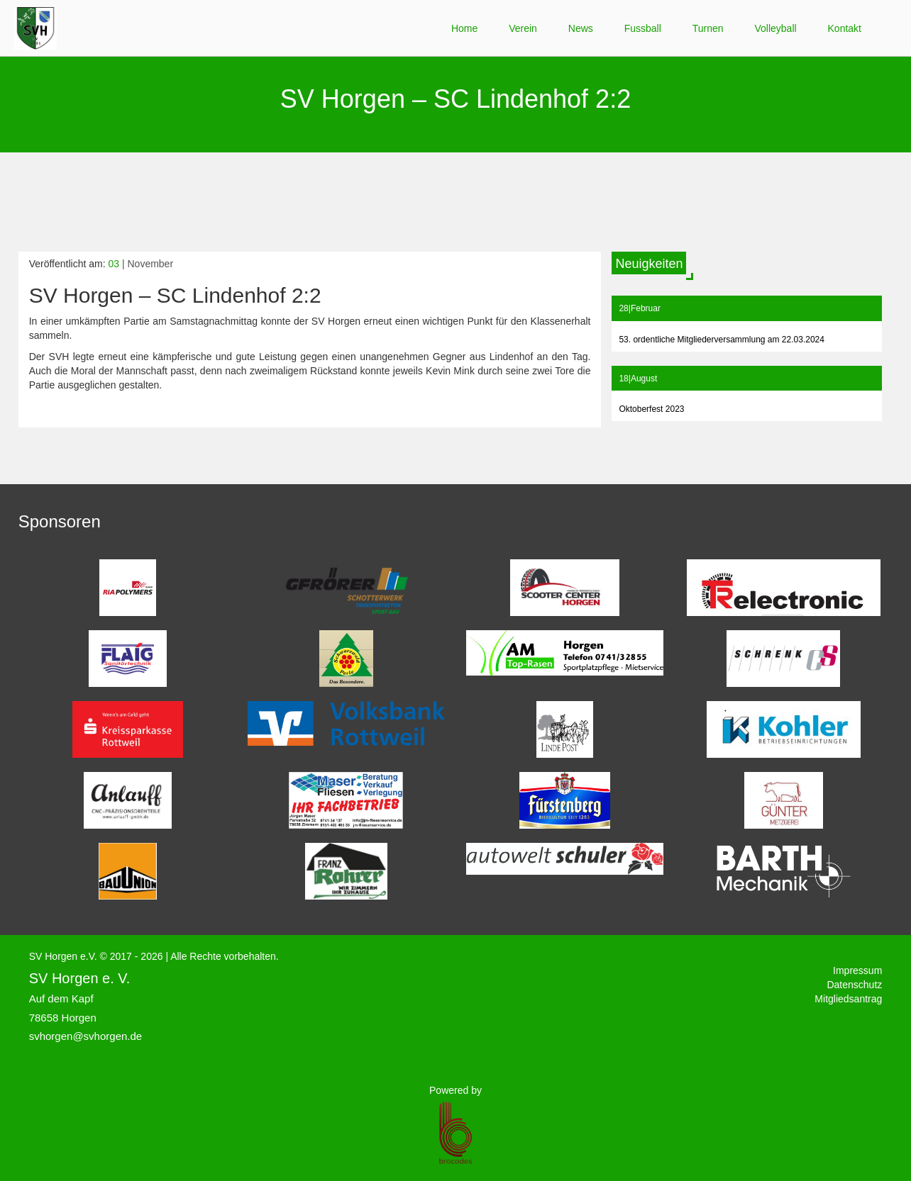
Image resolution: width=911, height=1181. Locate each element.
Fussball (642, 28)
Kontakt (844, 28)
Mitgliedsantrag (848, 998)
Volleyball (775, 28)
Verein (523, 28)
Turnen (708, 28)
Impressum (857, 970)
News (580, 28)
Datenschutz (854, 984)
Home (464, 28)
